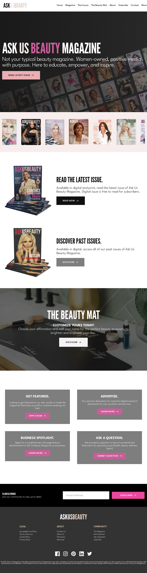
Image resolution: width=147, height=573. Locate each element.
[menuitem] (59, 5)
